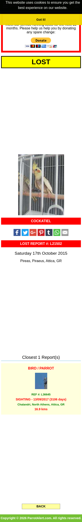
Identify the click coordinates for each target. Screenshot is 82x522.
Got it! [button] (40, 19)
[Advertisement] (41, 110)
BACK (41, 506)
